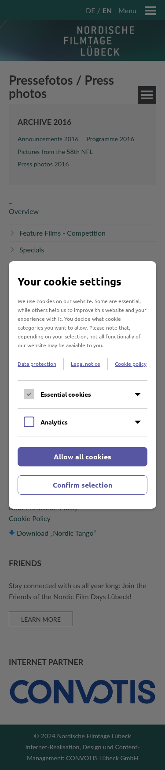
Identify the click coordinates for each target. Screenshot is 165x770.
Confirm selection (82, 484)
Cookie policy (131, 363)
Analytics (54, 422)
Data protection (37, 363)
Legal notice (85, 363)
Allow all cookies (82, 456)
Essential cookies (65, 394)
